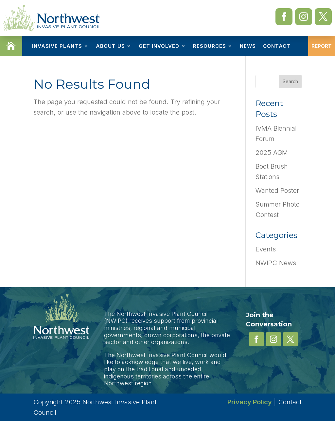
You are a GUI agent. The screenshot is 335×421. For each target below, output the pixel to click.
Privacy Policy (249, 402)
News (248, 46)
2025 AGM (272, 152)
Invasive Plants (57, 46)
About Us (110, 46)
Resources (209, 46)
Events (266, 249)
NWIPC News (276, 263)
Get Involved (159, 46)
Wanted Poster (277, 190)
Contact (277, 46)
